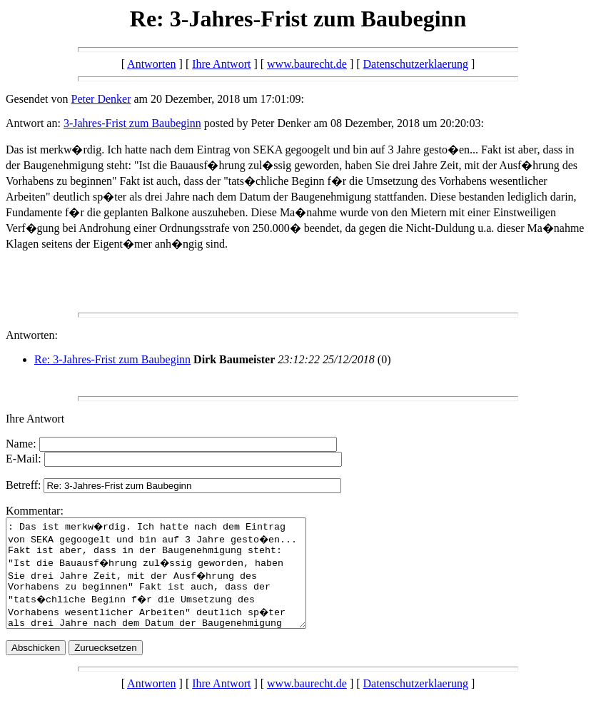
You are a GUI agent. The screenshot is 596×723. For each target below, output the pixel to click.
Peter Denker (101, 99)
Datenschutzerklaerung (415, 64)
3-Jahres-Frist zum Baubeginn (132, 123)
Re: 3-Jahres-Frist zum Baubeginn (112, 359)
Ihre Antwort (221, 64)
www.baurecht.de (307, 64)
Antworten (151, 64)
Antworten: (32, 335)
